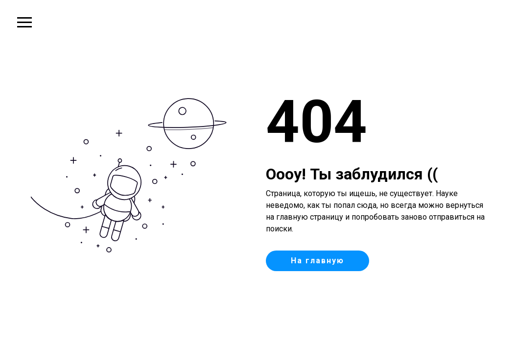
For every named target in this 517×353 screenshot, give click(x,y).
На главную (317, 260)
